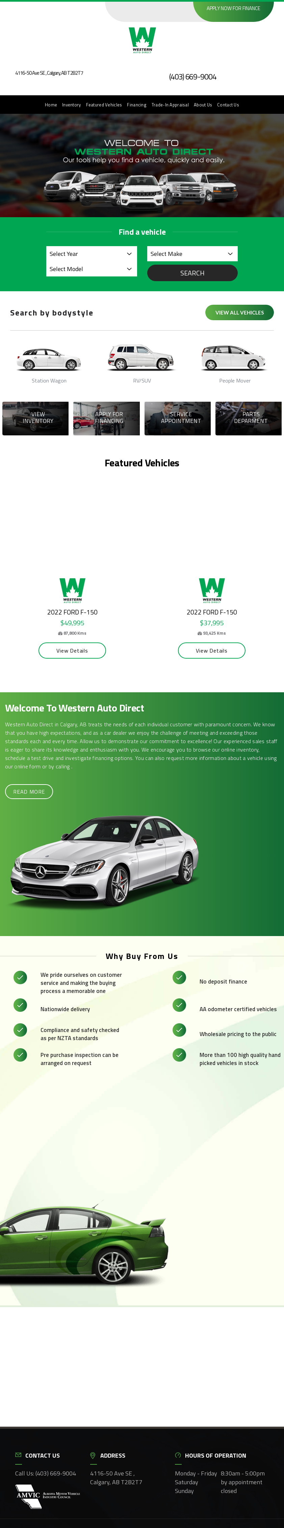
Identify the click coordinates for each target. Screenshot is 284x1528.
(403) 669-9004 (192, 77)
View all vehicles (239, 312)
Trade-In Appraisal (170, 104)
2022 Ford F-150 (65, 610)
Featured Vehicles (104, 104)
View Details (65, 649)
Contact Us (228, 104)
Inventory (71, 104)
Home (51, 104)
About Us (203, 104)
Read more (29, 790)
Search (192, 273)
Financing (137, 104)
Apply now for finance (233, 8)
